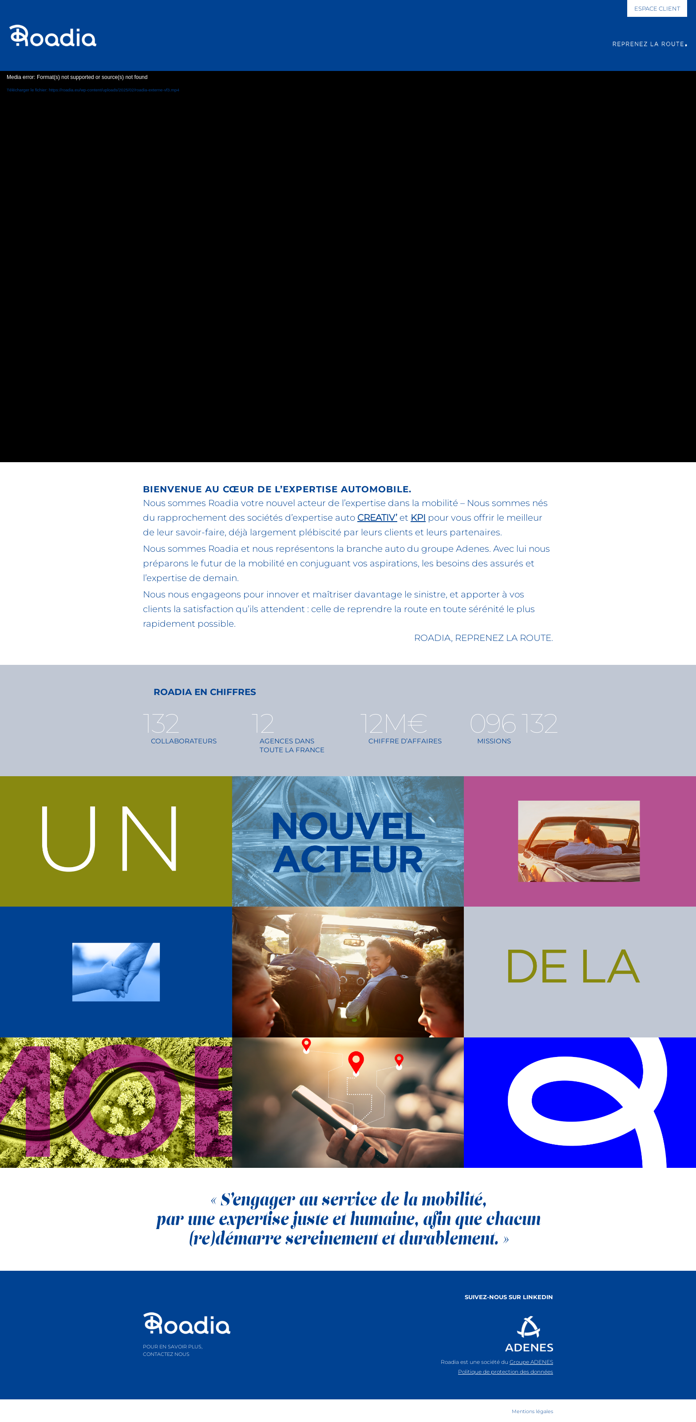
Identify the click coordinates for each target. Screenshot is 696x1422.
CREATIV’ (377, 517)
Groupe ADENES (531, 1362)
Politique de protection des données (505, 1371)
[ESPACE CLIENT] (657, 8)
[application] (348, 266)
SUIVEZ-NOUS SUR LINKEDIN (509, 1296)
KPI (418, 517)
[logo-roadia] (187, 1323)
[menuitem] (530, 1411)
